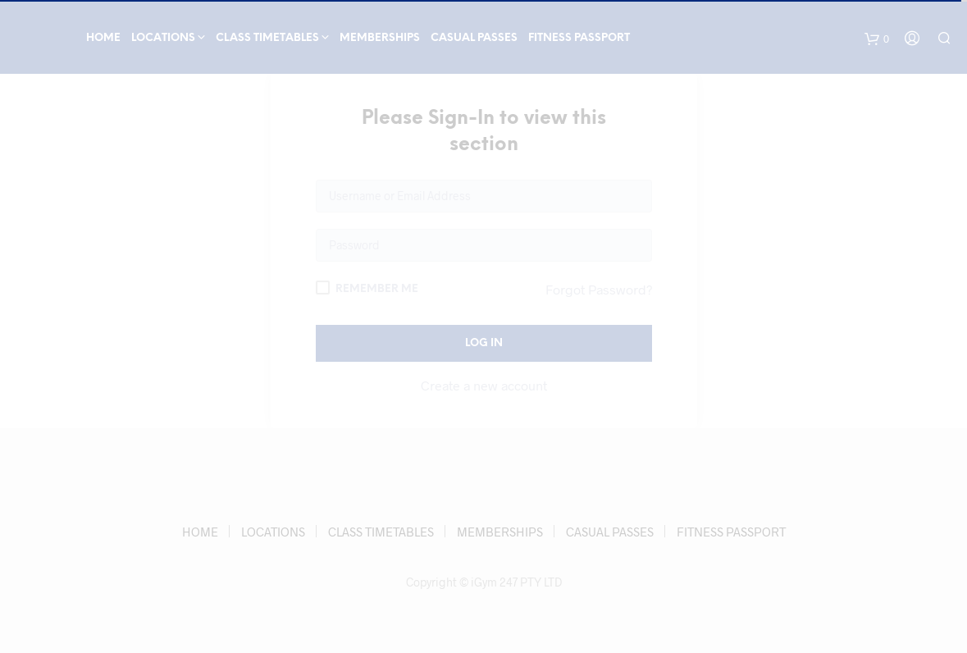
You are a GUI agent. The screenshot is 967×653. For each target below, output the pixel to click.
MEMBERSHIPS (380, 38)
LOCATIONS (163, 38)
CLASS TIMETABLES (267, 38)
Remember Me (367, 288)
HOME (103, 38)
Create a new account (484, 385)
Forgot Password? (598, 289)
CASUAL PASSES (474, 38)
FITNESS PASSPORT (579, 38)
